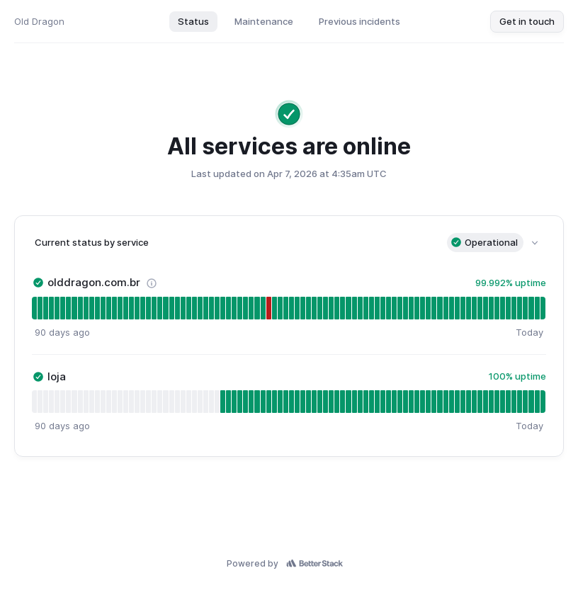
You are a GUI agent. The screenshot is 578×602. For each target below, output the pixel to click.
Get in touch (527, 21)
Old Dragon (39, 21)
